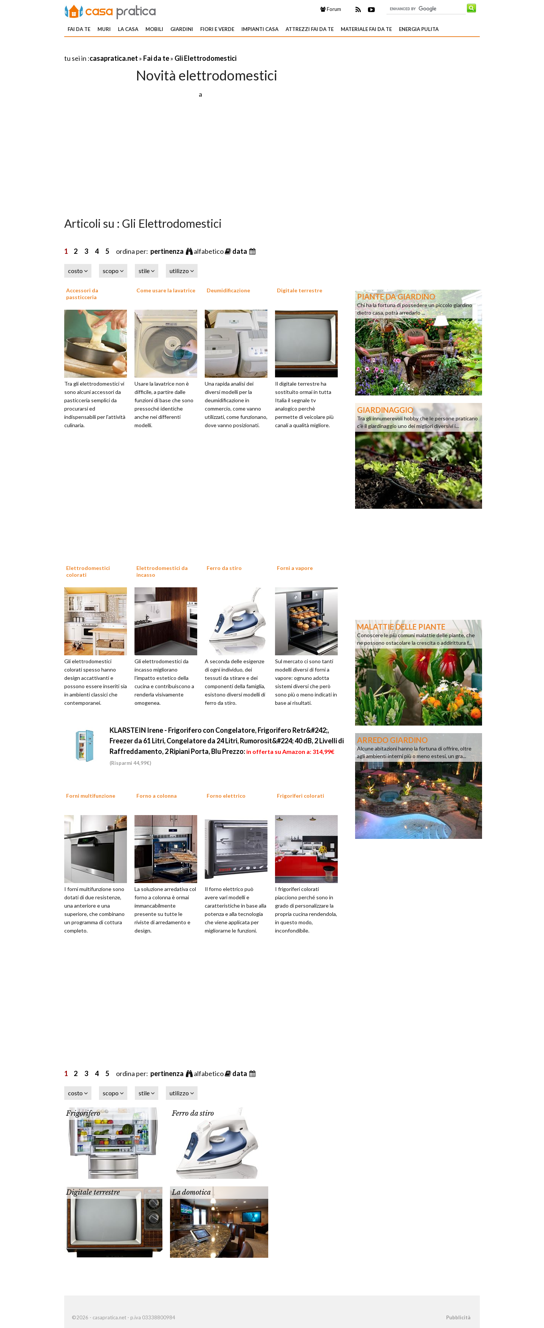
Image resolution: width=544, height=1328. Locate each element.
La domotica (191, 1192)
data (240, 251)
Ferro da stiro (224, 568)
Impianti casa (259, 29)
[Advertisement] (152, 49)
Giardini (181, 29)
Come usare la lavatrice (165, 290)
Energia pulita (419, 29)
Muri (104, 29)
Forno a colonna (156, 795)
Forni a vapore (295, 568)
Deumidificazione (228, 290)
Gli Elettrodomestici (205, 58)
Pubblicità (458, 1317)
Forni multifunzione (90, 795)
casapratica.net (114, 58)
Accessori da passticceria (82, 293)
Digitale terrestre (299, 290)
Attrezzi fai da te (310, 29)
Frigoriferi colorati (300, 795)
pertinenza (167, 251)
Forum (330, 9)
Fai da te (79, 29)
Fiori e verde (217, 29)
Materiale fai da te (366, 29)
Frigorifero (83, 1113)
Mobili (154, 29)
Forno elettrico (226, 795)
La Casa (128, 29)
